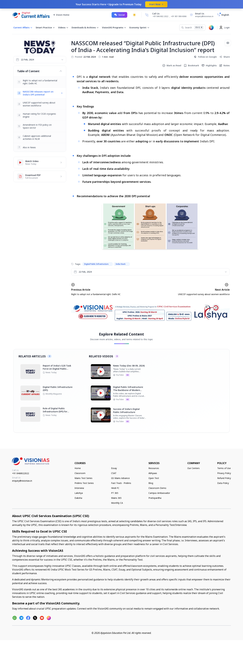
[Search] (192, 27)
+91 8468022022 (20, 473)
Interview (79, 488)
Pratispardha (154, 497)
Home (78, 468)
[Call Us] (147, 15)
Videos (63, 27)
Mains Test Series (83, 478)
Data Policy (223, 483)
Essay (114, 468)
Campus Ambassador (159, 492)
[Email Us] (201, 15)
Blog (150, 483)
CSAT (113, 473)
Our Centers (193, 468)
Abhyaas (152, 473)
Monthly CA (117, 502)
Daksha (78, 497)
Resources (153, 468)
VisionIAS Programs (114, 27)
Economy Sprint (139, 27)
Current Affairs (23, 27)
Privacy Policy (224, 473)
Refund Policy (224, 478)
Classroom (80, 473)
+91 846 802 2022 (160, 16)
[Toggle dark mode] (134, 14)
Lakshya (79, 492)
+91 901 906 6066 (178, 16)
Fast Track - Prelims (121, 483)
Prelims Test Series (84, 483)
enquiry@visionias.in (22, 480)
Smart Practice (45, 27)
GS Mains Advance (120, 478)
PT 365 (114, 492)
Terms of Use (224, 468)
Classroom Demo (157, 488)
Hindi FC (115, 488)
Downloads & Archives (85, 27)
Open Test (153, 478)
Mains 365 (116, 497)
